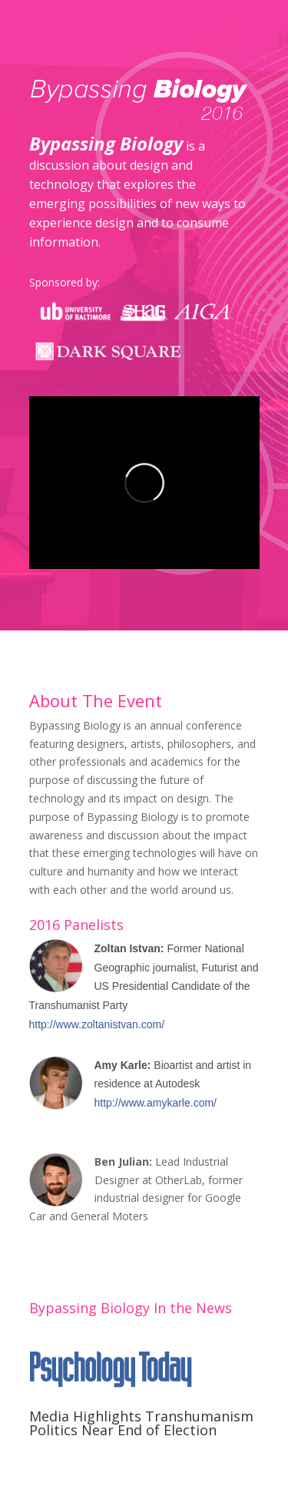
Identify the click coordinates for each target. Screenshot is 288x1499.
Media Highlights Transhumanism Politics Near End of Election (141, 1423)
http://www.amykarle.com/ (155, 1103)
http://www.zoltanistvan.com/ (97, 1024)
